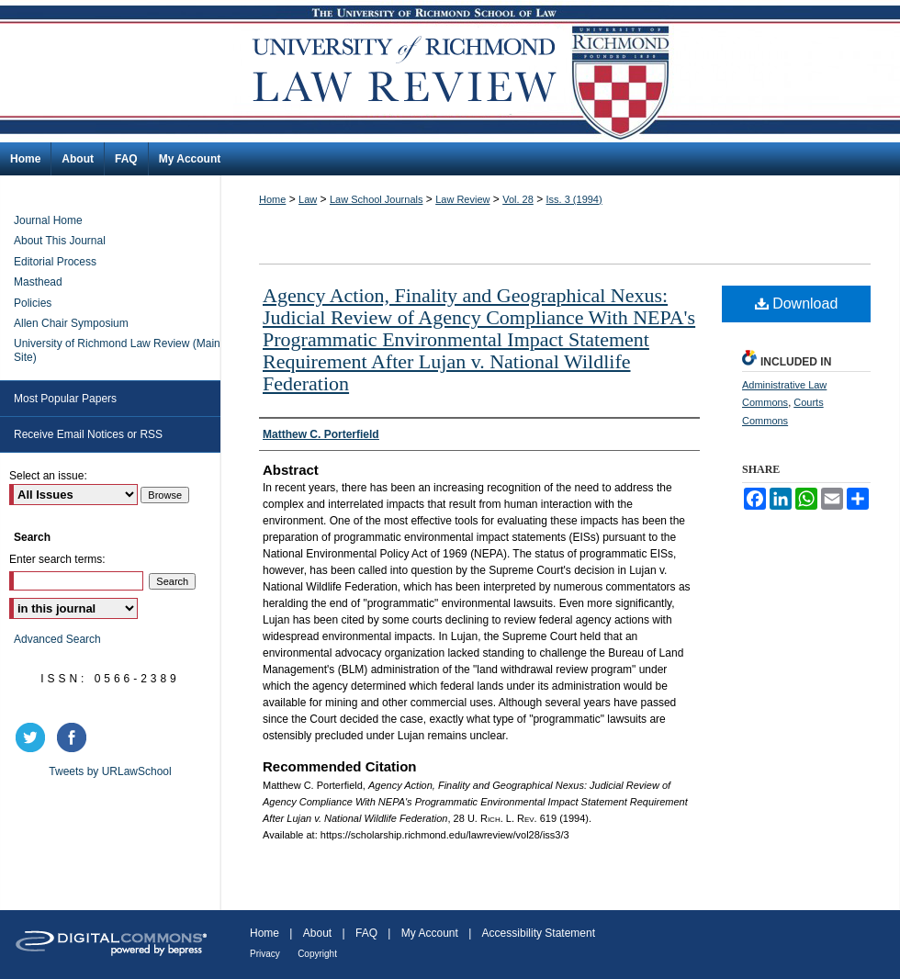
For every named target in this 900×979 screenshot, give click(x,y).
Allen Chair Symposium (71, 323)
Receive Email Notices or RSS (88, 434)
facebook (74, 737)
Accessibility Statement (538, 933)
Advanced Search (57, 639)
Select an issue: (48, 475)
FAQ (366, 933)
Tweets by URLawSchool (110, 771)
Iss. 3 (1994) (574, 199)
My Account (429, 933)
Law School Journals (376, 199)
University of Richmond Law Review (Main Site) (117, 350)
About (317, 933)
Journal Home (48, 220)
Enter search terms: (57, 559)
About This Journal (60, 240)
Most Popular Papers (65, 398)
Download (796, 303)
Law (307, 199)
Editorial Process (55, 261)
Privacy (265, 954)
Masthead (38, 282)
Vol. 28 (518, 199)
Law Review (462, 199)
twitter (33, 737)
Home (272, 199)
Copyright (317, 954)
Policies (32, 303)
